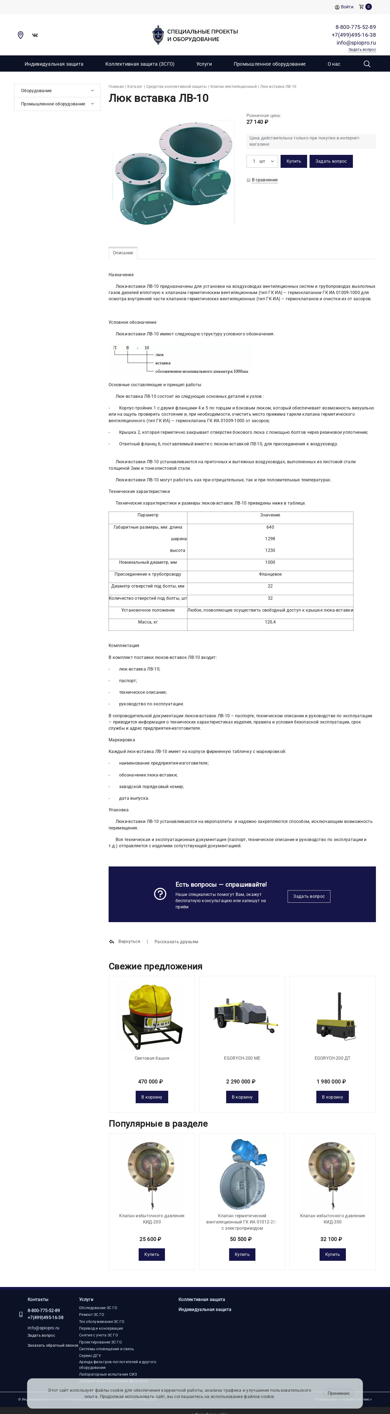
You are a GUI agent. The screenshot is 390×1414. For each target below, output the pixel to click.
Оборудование (36, 90)
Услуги (86, 1291)
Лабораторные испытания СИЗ (108, 1366)
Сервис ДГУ (90, 1347)
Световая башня (152, 1054)
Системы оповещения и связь (106, 1341)
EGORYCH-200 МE (242, 1054)
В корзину (151, 1093)
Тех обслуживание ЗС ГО (102, 1313)
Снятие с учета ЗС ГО (98, 1327)
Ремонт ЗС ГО (92, 1307)
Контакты (38, 1291)
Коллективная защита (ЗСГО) (140, 64)
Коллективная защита (201, 1291)
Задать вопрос (309, 896)
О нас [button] (334, 64)
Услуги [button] (204, 64)
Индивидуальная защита (54, 64)
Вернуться (124, 942)
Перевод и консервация (101, 1320)
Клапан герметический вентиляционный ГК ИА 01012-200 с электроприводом (242, 1214)
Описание (123, 252)
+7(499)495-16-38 (45, 1309)
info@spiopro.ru (44, 1320)
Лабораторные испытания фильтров (113, 1373)
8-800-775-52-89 (44, 1302)
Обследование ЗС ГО (98, 1300)
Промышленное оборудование (270, 64)
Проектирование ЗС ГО (100, 1334)
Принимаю (339, 1393)
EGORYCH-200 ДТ (333, 1054)
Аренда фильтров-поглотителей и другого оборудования (117, 1357)
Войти (344, 7)
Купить (151, 1246)
